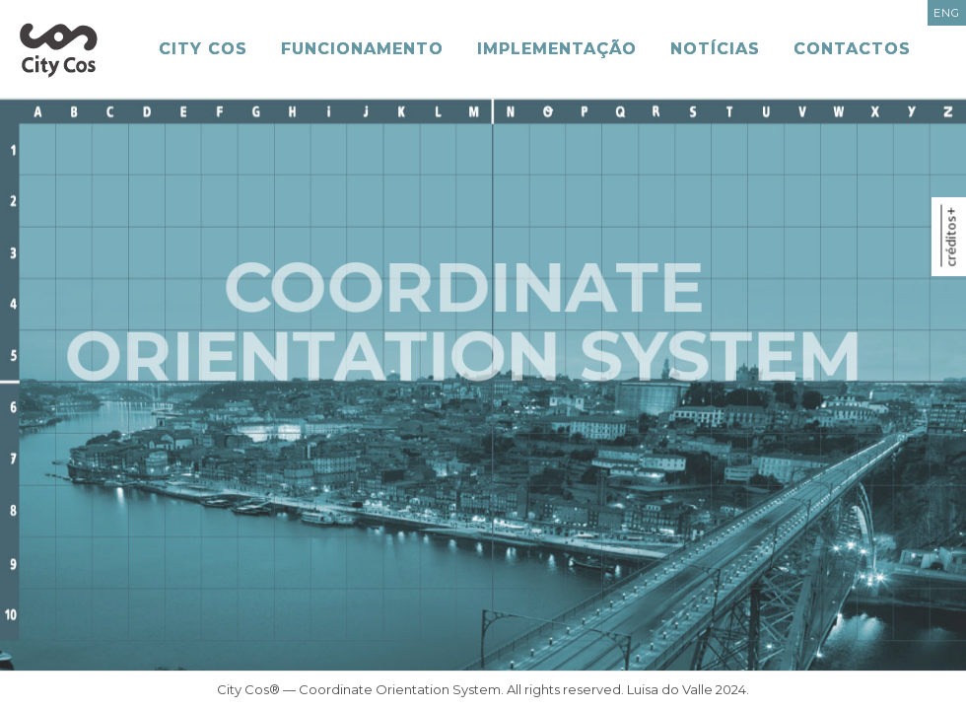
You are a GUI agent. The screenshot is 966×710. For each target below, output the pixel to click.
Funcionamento (362, 48)
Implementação (557, 48)
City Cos (203, 48)
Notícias (715, 48)
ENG (946, 13)
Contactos (852, 48)
